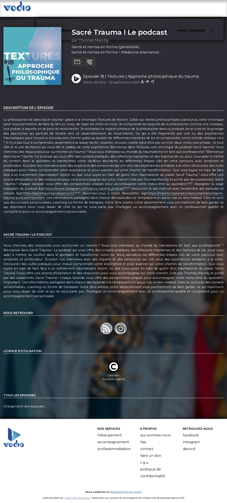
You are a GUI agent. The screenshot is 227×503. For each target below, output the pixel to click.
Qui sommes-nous (155, 431)
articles (99, 7)
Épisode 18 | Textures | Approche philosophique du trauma (141, 72)
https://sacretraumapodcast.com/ (48, 189)
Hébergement (110, 431)
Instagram (191, 438)
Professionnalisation (114, 445)
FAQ (143, 438)
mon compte (198, 7)
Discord (189, 445)
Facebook (191, 431)
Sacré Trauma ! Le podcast (119, 28)
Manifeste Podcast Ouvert (125, 487)
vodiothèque (69, 7)
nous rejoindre (129, 7)
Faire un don (150, 451)
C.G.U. (144, 458)
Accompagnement (113, 438)
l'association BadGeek (77, 493)
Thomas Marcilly (94, 36)
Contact (147, 445)
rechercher (164, 7)
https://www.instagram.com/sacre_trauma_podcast (84, 184)
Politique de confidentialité (152, 468)
